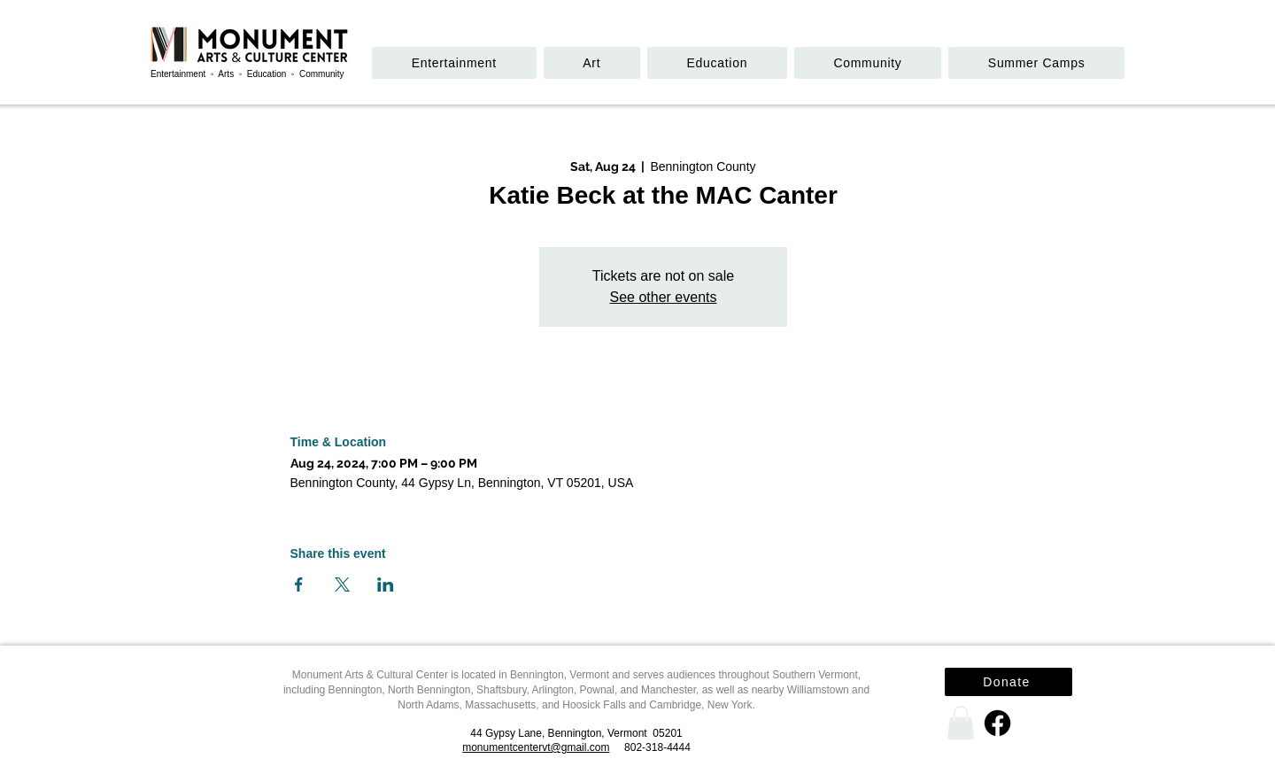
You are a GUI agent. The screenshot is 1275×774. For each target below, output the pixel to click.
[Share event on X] (342, 584)
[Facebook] (997, 723)
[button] (867, 63)
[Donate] (1008, 682)
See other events (663, 297)
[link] (961, 722)
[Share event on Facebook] (298, 584)
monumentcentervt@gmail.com (535, 747)
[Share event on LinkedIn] (385, 584)
